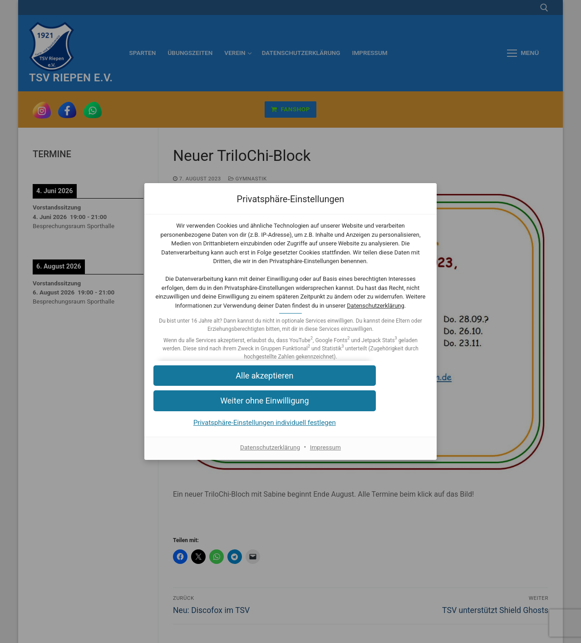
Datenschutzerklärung (335, 314)
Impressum (326, 455)
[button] (290, 384)
